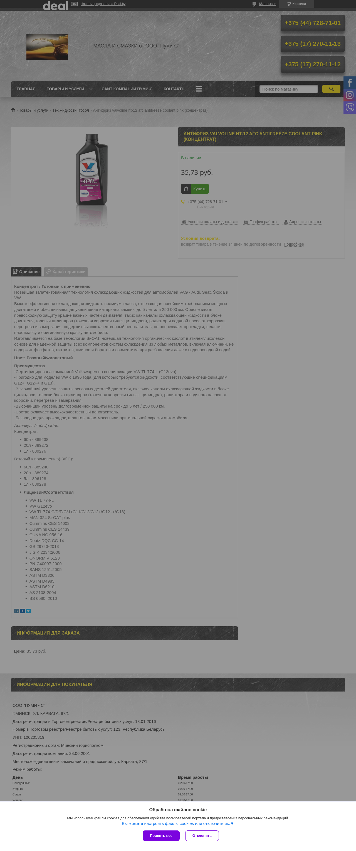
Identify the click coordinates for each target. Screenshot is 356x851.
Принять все (161, 835)
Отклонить (202, 835)
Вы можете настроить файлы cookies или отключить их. (176, 823)
